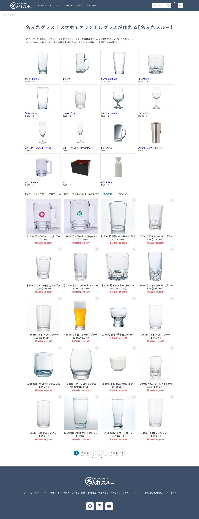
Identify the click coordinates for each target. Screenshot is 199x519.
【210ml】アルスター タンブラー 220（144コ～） (81, 271)
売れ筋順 (63, 193)
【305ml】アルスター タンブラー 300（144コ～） (155, 271)
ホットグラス (106, 147)
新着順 (52, 193)
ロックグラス (144, 78)
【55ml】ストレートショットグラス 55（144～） (43, 271)
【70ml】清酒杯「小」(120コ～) (118, 320)
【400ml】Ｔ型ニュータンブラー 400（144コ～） (81, 320)
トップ (25, 492)
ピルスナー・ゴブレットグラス (38, 147)
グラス (10, 15)
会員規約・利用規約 (153, 492)
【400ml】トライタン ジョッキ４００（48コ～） (81, 221)
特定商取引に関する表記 (109, 492)
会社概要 (92, 492)
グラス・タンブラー (33, 78)
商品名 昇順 (78, 193)
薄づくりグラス (31, 113)
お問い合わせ (170, 492)
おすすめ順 (39, 193)
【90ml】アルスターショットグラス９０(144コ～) (155, 369)
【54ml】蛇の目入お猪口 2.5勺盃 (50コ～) (118, 369)
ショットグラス (69, 113)
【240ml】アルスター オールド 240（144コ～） (118, 271)
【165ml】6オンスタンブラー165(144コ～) (43, 320)
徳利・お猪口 (106, 182)
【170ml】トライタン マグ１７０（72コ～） (43, 221)
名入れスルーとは (55, 5)
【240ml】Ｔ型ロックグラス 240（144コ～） (43, 369)
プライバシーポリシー (132, 492)
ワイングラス (144, 113)
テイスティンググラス (109, 113)
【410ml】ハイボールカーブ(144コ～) (118, 418)
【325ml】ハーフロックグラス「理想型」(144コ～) (81, 369)
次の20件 (122, 453)
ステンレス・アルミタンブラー (151, 147)
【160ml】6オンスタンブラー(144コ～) (155, 320)
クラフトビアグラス (108, 78)
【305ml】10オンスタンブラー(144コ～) (155, 418)
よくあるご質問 (90, 5)
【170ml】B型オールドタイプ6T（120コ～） (118, 221)
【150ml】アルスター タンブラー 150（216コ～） (155, 221)
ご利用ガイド (54, 492)
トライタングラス (32, 182)
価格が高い (124, 193)
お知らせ (79, 5)
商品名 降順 (93, 193)
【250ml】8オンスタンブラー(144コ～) (43, 418)
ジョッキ (66, 78)
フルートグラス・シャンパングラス (78, 147)
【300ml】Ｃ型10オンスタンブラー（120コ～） (81, 418)
